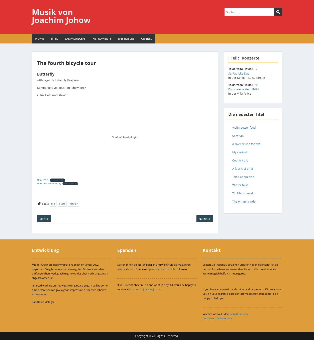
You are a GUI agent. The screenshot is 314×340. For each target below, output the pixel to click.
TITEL (54, 38)
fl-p (53, 204)
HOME (39, 38)
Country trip (240, 160)
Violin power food (244, 127)
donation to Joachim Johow (144, 289)
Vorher (43, 219)
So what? (238, 136)
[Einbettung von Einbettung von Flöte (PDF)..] (125, 137)
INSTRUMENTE (101, 38)
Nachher (204, 219)
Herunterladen (57, 180)
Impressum (209, 318)
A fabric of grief (242, 169)
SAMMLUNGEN (75, 38)
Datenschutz (224, 318)
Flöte (62, 204)
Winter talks (240, 185)
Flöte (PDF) (42, 180)
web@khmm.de (239, 314)
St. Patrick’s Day (238, 73)
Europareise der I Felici (243, 89)
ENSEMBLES (126, 38)
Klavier (73, 204)
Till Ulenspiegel (242, 193)
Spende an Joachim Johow (163, 269)
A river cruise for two (246, 144)
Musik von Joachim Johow (61, 15)
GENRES (146, 38)
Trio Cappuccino (243, 177)
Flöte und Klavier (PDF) (49, 183)
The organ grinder (244, 201)
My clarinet (239, 152)
